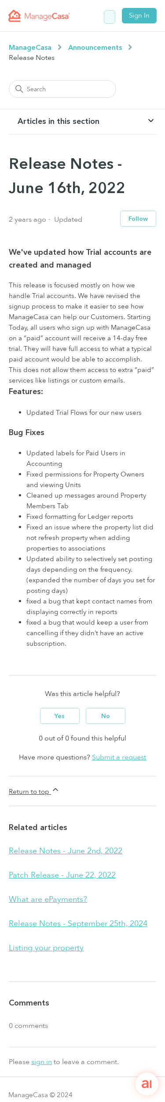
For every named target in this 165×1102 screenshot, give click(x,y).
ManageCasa (30, 47)
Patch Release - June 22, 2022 (62, 875)
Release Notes (32, 58)
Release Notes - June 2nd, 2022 (65, 850)
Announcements (95, 47)
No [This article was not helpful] (105, 716)
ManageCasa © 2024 (40, 1095)
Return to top (34, 790)
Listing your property (46, 947)
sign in (41, 1062)
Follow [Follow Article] (138, 219)
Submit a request (119, 757)
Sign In (139, 15)
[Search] (62, 89)
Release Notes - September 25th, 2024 (78, 923)
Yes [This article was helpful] (60, 716)
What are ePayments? (48, 899)
